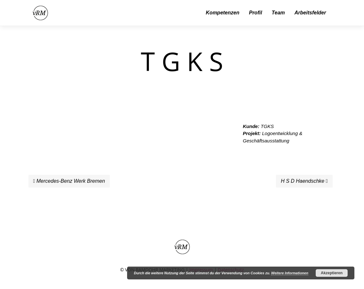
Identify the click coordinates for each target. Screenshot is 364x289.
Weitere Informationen (289, 273)
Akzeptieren (332, 273)
